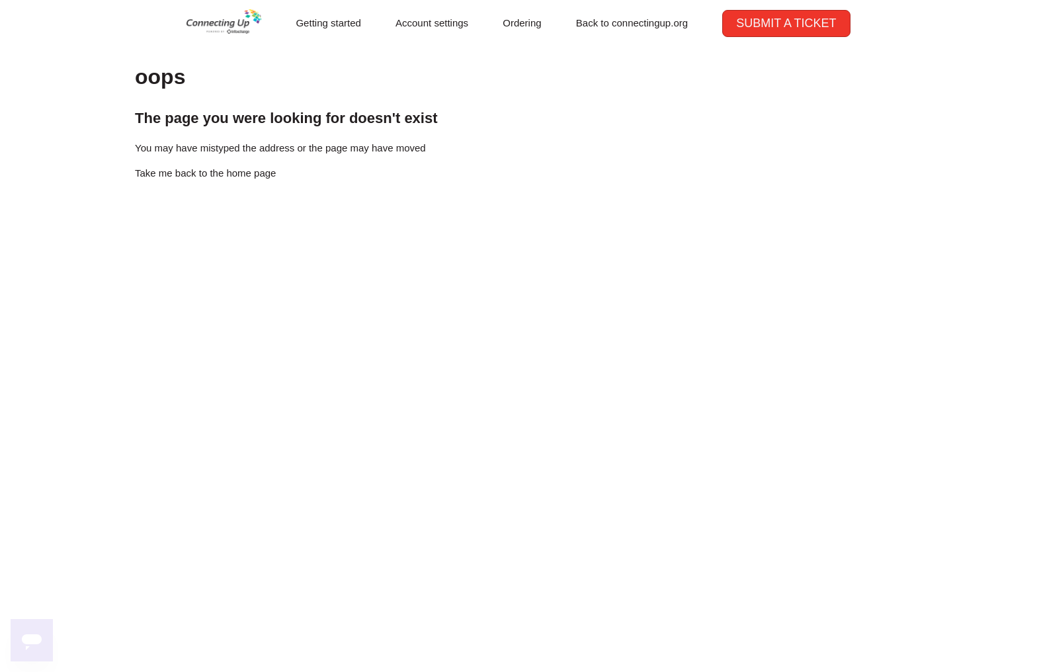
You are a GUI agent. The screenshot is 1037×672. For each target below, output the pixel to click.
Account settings (431, 22)
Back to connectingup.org (632, 22)
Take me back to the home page (205, 173)
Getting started (328, 22)
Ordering (522, 22)
